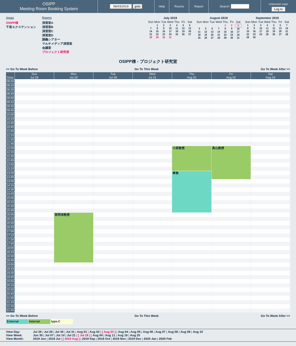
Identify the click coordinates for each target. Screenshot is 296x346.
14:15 (10, 185)
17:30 (10, 239)
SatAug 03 (270, 75)
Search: (225, 6)
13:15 (10, 168)
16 (163, 31)
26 (183, 34)
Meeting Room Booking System (49, 8)
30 (163, 37)
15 (157, 31)
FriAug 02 (231, 75)
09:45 (10, 110)
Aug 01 (82, 332)
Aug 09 (185, 332)
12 (183, 28)
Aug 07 (160, 332)
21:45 (10, 310)
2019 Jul (54, 338)
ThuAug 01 (191, 75)
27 (189, 34)
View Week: (14, 335)
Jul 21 (71, 335)
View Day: (13, 332)
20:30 (10, 289)
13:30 (10, 173)
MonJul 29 (74, 75)
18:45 (10, 260)
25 (177, 34)
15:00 (10, 197)
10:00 (10, 114)
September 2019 (267, 18)
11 (177, 28)
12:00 (10, 148)
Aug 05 (135, 332)
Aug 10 (198, 332)
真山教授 (218, 148)
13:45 (10, 177)
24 (170, 34)
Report (198, 6)
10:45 (10, 127)
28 (150, 37)
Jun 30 (38, 335)
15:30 (10, 206)
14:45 (10, 193)
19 (183, 31)
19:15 (10, 268)
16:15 (10, 218)
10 (170, 28)
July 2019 (170, 18)
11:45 (10, 143)
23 (163, 34)
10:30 (10, 123)
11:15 (10, 135)
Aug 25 (135, 335)
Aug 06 (148, 332)
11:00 (10, 131)
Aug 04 (123, 332)
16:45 (10, 227)
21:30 (10, 306)
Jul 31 (70, 332)
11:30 (10, 139)
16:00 (10, 214)
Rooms (179, 6)
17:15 (10, 235)
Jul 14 (60, 335)
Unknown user (278, 4)
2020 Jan (150, 338)
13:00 (10, 164)
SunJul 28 (34, 75)
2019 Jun (39, 338)
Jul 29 (48, 332)
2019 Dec (134, 338)
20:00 (10, 281)
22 (157, 34)
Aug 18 (122, 335)
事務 (176, 173)
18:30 (10, 256)
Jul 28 (37, 332)
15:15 (10, 202)
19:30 (10, 272)
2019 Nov (119, 338)
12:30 (10, 156)
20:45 (10, 293)
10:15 (10, 118)
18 (177, 31)
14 (150, 31)
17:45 (10, 243)
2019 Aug (71, 338)
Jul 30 (59, 332)
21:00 (10, 297)
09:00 (10, 98)
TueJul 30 (113, 75)
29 (157, 37)
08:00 (10, 81)
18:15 (10, 252)
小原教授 (179, 148)
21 (150, 34)
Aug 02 (94, 332)
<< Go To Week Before (22, 69)
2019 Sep (88, 338)
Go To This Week (147, 69)
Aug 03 (109, 332)
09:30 (10, 106)
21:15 (10, 302)
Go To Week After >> (275, 69)
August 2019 (219, 18)
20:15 (10, 285)
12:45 (10, 160)
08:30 (10, 89)
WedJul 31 (152, 75)
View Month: (15, 338)
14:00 (10, 181)
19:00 (10, 264)
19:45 (10, 277)
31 (170, 37)
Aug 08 (173, 332)
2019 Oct (104, 338)
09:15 (10, 102)
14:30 (10, 189)
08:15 (10, 85)
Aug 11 (110, 335)
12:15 (10, 152)
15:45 (10, 210)
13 (189, 28)
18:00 (10, 247)
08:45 (10, 93)
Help (162, 6)
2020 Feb (165, 338)
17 (170, 31)
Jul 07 (49, 335)
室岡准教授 (62, 214)
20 (189, 31)
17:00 (10, 231)
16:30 (10, 222)
